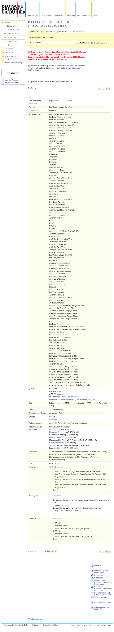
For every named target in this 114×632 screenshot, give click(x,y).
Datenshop (9, 49)
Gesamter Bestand (36, 31)
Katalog (7, 22)
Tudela (61, 413)
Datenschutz (59, 15)
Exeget (52, 417)
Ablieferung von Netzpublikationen (11, 57)
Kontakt (31, 15)
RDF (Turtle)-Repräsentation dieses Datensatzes (103, 588)
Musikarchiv (50, 31)
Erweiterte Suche (13, 30)
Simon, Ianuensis (56, 443)
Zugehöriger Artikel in (102, 608)
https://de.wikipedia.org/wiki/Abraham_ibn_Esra (76, 399)
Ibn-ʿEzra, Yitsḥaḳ (56, 427)
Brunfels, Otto (54, 430)
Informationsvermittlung (13, 63)
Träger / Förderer (47, 15)
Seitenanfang (106, 625)
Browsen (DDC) (13, 33)
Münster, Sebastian (57, 437)
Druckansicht (99, 575)
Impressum (70, 15)
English (95, 15)
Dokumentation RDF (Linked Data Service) (102, 594)
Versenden (98, 578)
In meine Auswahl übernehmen (101, 572)
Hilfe (78, 15)
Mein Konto (86, 15)
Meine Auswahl (12, 41)
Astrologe (53, 419)
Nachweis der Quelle (102, 602)
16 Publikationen (55, 467)
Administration (35, 619)
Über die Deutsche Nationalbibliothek (12, 81)
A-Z (37, 15)
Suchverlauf (11, 37)
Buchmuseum (78, 31)
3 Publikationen (55, 496)
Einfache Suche (13, 26)
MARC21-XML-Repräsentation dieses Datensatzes (103, 582)
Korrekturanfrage (99, 597)
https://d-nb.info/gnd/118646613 (61, 101)
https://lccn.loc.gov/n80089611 (68, 397)
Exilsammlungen (64, 31)
